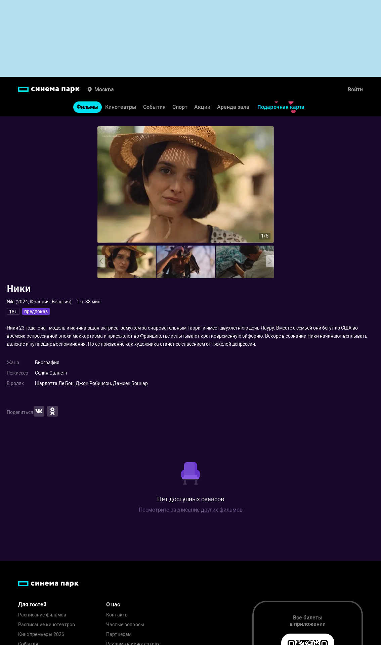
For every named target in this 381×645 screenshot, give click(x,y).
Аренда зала (233, 107)
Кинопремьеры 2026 (41, 634)
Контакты (117, 614)
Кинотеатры (120, 107)
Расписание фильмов (42, 614)
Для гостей (32, 604)
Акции (202, 107)
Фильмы (87, 107)
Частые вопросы (125, 624)
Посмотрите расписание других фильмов (191, 510)
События (154, 107)
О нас (113, 604)
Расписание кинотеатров (46, 624)
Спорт (179, 107)
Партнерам (118, 634)
